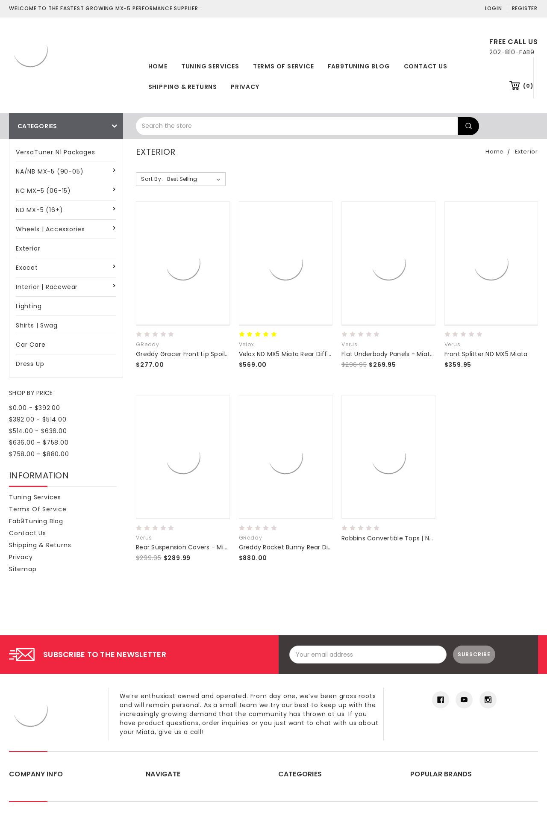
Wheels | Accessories (50, 229)
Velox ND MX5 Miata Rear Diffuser (290, 354)
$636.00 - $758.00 (39, 442)
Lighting (28, 306)
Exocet (27, 267)
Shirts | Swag (36, 325)
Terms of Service (283, 66)
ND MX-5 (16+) (39, 210)
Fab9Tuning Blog (359, 66)
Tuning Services (210, 66)
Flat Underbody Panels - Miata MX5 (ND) (403, 354)
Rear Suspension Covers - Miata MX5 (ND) (200, 547)
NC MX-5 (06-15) (43, 190)
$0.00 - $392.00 (34, 408)
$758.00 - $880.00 (39, 454)
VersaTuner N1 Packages (55, 152)
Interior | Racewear (47, 287)
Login (493, 8)
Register (525, 8)
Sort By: (152, 179)
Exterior (28, 248)
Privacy (245, 87)
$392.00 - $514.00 (38, 419)
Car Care (30, 344)
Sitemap (23, 569)
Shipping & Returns (182, 87)
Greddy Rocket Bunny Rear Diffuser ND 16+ (303, 547)
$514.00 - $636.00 (38, 431)
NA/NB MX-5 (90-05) (49, 171)
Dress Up (30, 364)
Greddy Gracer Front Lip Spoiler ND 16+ (194, 354)
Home (158, 66)
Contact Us (425, 66)
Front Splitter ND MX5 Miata (486, 354)
